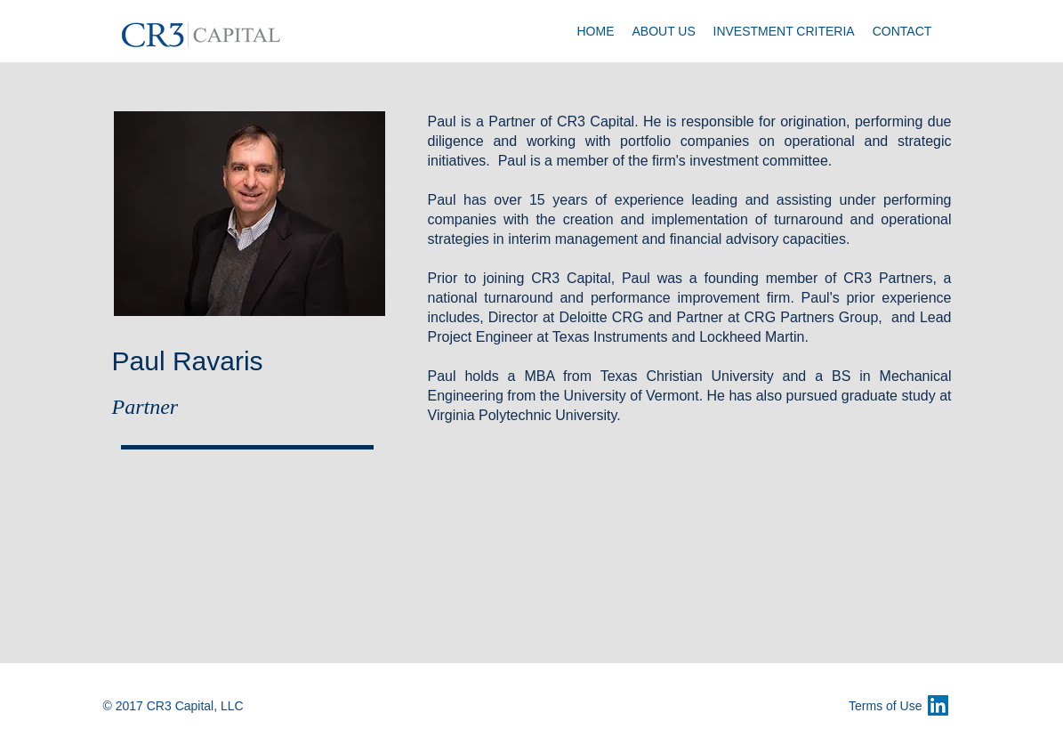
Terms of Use (885, 706)
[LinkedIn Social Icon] (938, 705)
